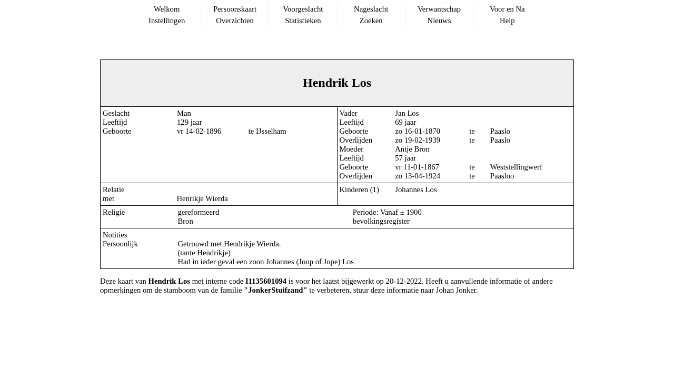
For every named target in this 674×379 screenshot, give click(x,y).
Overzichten (235, 20)
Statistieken (303, 20)
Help (507, 20)
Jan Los (407, 113)
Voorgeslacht (303, 9)
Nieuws (439, 20)
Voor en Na (507, 9)
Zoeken (371, 20)
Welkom (167, 9)
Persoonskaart (234, 9)
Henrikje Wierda (202, 198)
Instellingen (166, 20)
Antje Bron (412, 149)
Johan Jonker (456, 290)
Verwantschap (439, 9)
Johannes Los (416, 189)
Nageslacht (371, 9)
